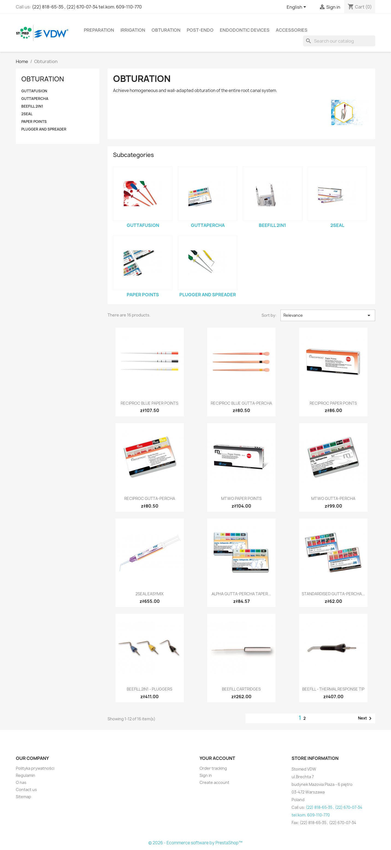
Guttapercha (34, 98)
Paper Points (34, 121)
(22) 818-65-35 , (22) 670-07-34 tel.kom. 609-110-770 (87, 7)
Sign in (206, 775)
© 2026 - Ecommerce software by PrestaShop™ (195, 843)
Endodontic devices (244, 30)
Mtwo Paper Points (241, 498)
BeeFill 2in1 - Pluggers (149, 689)
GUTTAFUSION (34, 90)
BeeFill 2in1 (32, 106)
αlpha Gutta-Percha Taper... (241, 593)
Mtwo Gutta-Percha (333, 498)
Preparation (99, 30)
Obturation (166, 30)
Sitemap (23, 796)
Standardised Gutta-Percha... (333, 593)
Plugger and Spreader (43, 129)
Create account (214, 782)
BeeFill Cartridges (241, 689)
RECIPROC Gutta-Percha (149, 498)
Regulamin (25, 775)
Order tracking (213, 768)
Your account (217, 758)
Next (366, 718)
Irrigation (132, 30)
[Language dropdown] (297, 7)
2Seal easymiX (149, 593)
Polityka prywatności (35, 768)
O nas (21, 782)
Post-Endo (200, 30)
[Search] (339, 40)
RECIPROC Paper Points (333, 403)
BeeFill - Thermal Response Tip (333, 689)
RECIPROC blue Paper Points (149, 403)
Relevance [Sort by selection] (327, 315)
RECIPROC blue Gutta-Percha (241, 403)
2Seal (26, 113)
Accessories (291, 30)
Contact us (26, 789)
